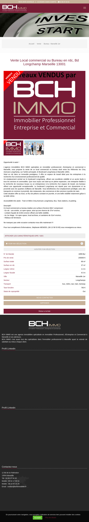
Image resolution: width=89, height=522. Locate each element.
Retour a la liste (44, 311)
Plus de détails (50, 518)
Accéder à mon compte (46, 2)
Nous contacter (44, 297)
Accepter (37, 518)
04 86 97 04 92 (64, 2)
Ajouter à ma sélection (44, 249)
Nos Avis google (26, 2)
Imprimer (44, 303)
